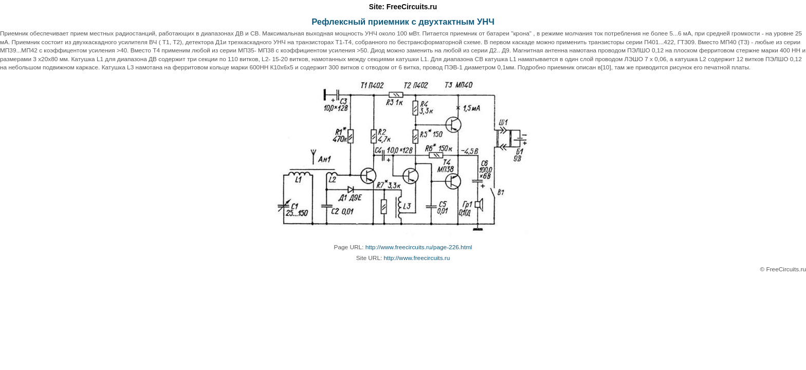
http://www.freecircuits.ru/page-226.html (418, 247)
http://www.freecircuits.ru (417, 258)
